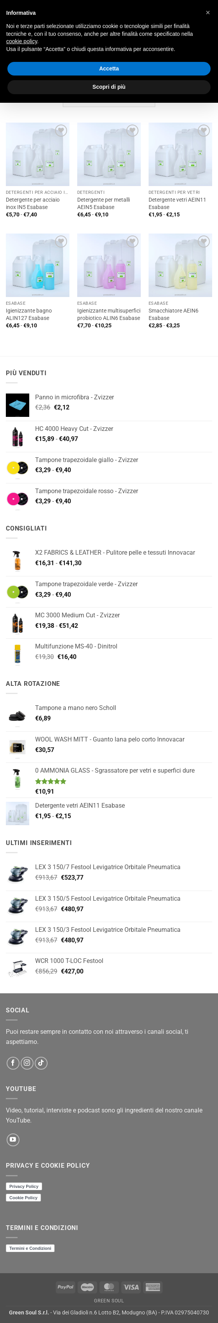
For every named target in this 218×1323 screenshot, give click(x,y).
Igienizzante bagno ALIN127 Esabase (29, 314)
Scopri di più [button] (109, 87)
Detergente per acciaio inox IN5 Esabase (33, 204)
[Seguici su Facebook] (13, 1063)
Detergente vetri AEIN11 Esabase (177, 204)
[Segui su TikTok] (41, 1063)
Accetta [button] (109, 68)
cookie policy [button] (21, 41)
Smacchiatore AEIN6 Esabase (174, 314)
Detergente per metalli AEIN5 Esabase (103, 204)
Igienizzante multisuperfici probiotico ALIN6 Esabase (108, 314)
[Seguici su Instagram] (27, 1063)
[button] (208, 12)
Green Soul (109, 1301)
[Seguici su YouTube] (13, 1139)
